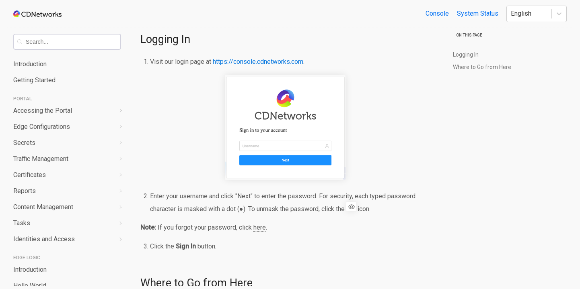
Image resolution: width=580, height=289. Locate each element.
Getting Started (34, 80)
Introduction (30, 64)
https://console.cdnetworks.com (258, 61)
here (259, 227)
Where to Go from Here (482, 67)
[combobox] (73, 42)
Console (437, 13)
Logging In (165, 39)
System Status (477, 13)
